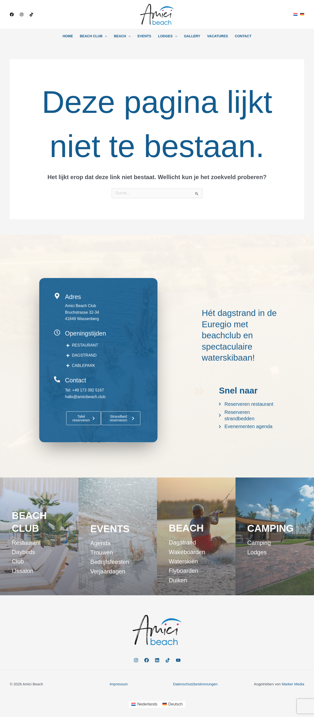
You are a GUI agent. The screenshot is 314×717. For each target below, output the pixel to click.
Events (144, 36)
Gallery (192, 36)
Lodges (167, 36)
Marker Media (293, 684)
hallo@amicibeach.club (85, 429)
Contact (243, 36)
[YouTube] (178, 660)
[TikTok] (31, 14)
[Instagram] (22, 14)
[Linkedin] (157, 660)
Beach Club (93, 36)
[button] (58, 14)
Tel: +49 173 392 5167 (84, 423)
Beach (122, 36)
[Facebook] (12, 14)
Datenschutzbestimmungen (195, 684)
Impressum (119, 684)
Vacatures (217, 36)
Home (68, 36)
